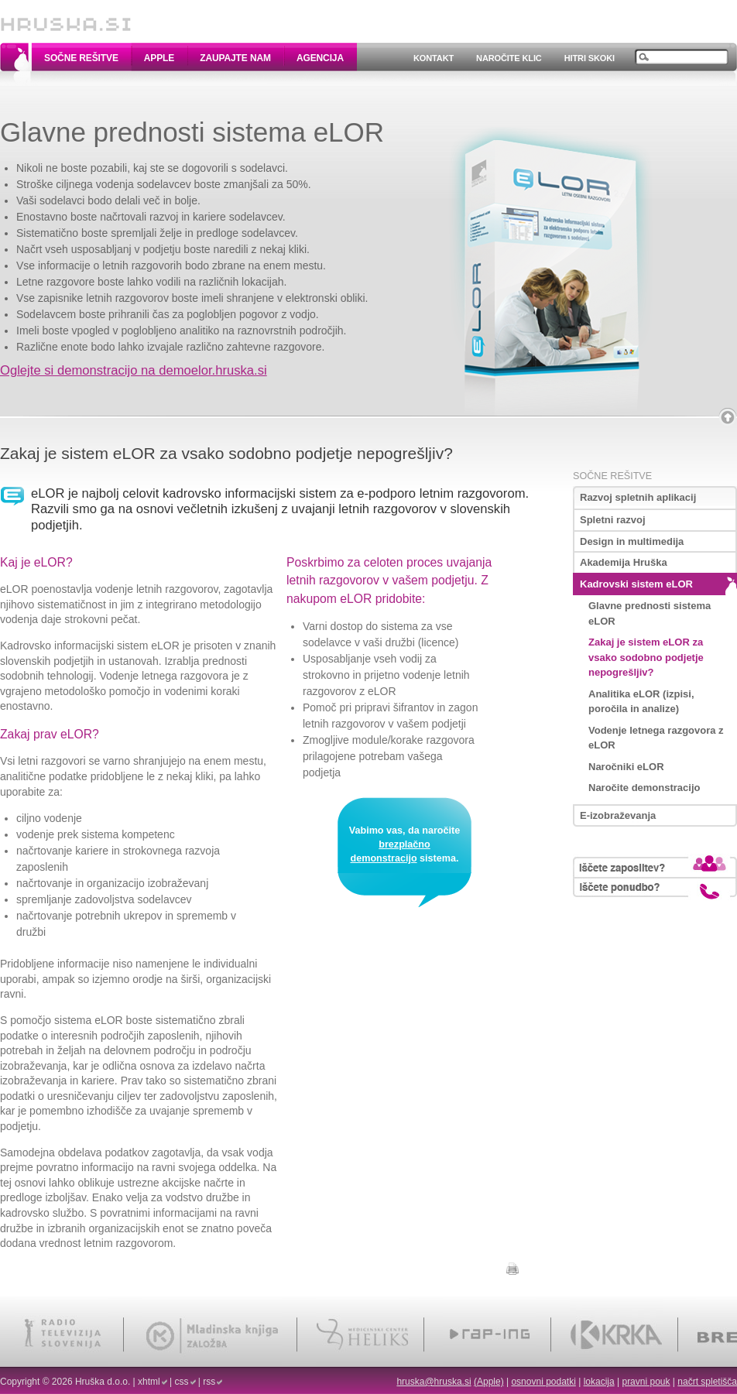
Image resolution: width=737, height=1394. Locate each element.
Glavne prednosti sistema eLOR (649, 613)
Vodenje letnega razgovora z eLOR (656, 738)
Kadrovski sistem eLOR (636, 584)
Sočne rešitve (81, 58)
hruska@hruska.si (433, 1381)
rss (209, 1381)
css (182, 1381)
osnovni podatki (543, 1381)
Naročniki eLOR (626, 766)
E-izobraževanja (618, 815)
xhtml (149, 1381)
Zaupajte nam (235, 58)
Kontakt (433, 58)
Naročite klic (509, 58)
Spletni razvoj (613, 520)
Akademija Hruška (623, 562)
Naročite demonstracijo (644, 787)
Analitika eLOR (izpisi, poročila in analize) (641, 701)
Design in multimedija (632, 541)
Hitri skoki (589, 58)
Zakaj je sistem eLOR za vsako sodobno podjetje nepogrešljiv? (646, 657)
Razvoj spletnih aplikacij (638, 497)
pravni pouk (646, 1381)
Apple (159, 58)
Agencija (320, 58)
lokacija (599, 1381)
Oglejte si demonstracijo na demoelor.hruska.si (133, 370)
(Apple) (489, 1381)
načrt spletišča (707, 1381)
